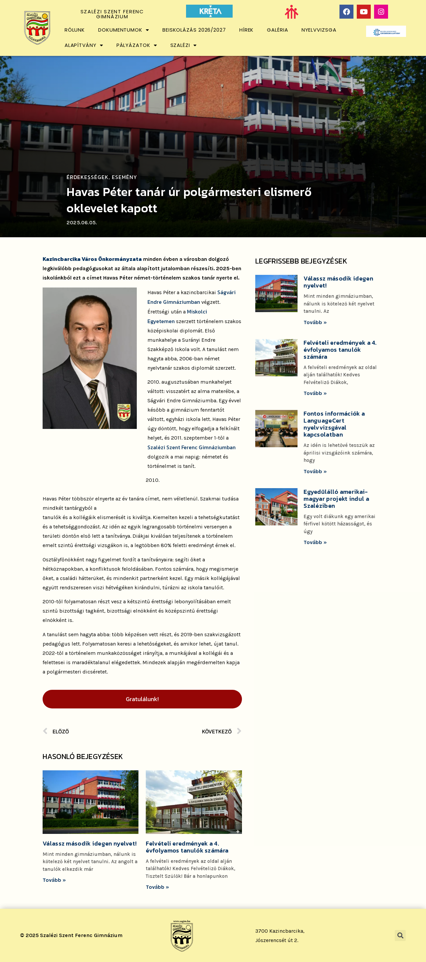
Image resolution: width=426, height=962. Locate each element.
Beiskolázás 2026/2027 (194, 29)
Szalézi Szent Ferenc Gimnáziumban (191, 447)
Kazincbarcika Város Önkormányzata (92, 259)
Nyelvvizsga (319, 29)
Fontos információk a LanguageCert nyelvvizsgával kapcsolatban (334, 424)
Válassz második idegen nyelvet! (89, 843)
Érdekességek (87, 177)
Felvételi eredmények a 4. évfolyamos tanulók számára (187, 847)
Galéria (277, 29)
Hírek (246, 29)
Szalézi (183, 45)
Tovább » (54, 880)
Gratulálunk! (142, 698)
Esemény (124, 177)
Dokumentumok (123, 30)
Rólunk (75, 29)
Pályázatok (136, 45)
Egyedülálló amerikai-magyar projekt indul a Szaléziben (336, 498)
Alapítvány (84, 45)
